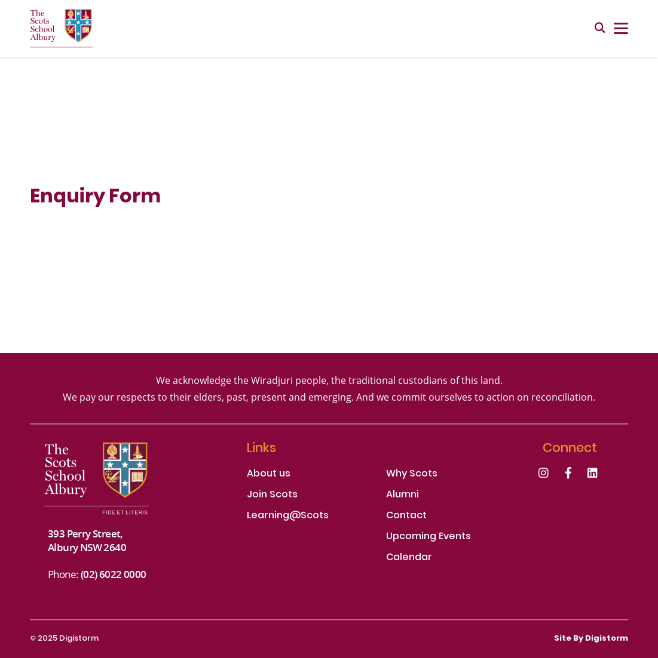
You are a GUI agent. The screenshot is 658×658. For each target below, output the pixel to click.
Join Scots (272, 495)
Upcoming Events (428, 537)
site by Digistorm (591, 638)
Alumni (402, 495)
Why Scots (411, 474)
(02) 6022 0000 (113, 574)
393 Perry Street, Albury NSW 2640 (87, 540)
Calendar (409, 558)
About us (268, 474)
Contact (406, 516)
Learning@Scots (288, 516)
